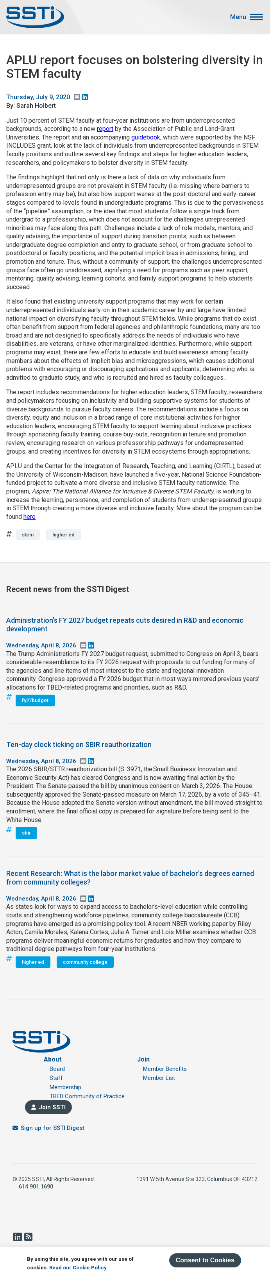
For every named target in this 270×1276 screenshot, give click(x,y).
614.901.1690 (36, 1186)
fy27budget (35, 700)
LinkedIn (17, 1237)
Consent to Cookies (205, 1260)
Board (57, 1068)
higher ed (63, 535)
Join (143, 1059)
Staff (56, 1077)
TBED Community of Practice (87, 1096)
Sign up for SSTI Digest (52, 1127)
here (29, 516)
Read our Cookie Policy (78, 1268)
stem (28, 535)
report (105, 128)
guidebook (145, 137)
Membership (65, 1087)
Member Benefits (165, 1068)
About (52, 1059)
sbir (26, 833)
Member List (159, 1077)
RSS (28, 1237)
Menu (238, 17)
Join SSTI (52, 1107)
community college (85, 962)
